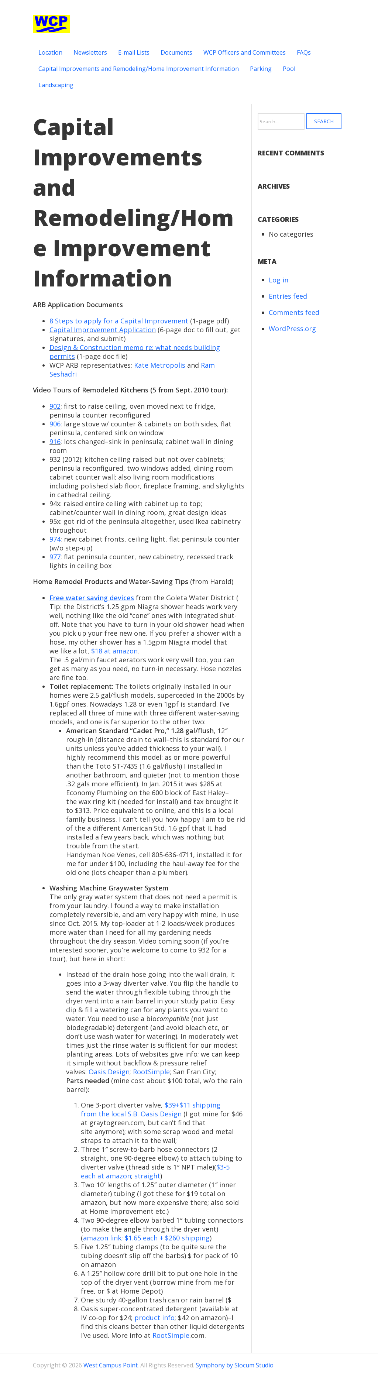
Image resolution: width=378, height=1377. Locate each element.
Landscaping (55, 85)
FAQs (304, 52)
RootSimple (151, 1071)
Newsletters (90, 52)
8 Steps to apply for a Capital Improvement (118, 320)
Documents (176, 52)
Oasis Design (109, 1071)
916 (55, 441)
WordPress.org (292, 328)
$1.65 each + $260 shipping (167, 1237)
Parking (261, 69)
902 (55, 406)
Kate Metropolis (159, 365)
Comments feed (294, 312)
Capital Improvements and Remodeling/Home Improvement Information (138, 69)
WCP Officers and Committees (244, 52)
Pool (289, 69)
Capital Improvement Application (102, 329)
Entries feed (288, 296)
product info (154, 1317)
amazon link (102, 1237)
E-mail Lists (134, 52)
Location (50, 52)
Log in (278, 279)
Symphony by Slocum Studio (235, 1365)
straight (147, 1175)
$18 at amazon (114, 650)
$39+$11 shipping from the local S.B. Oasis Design (150, 1109)
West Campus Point (110, 1365)
